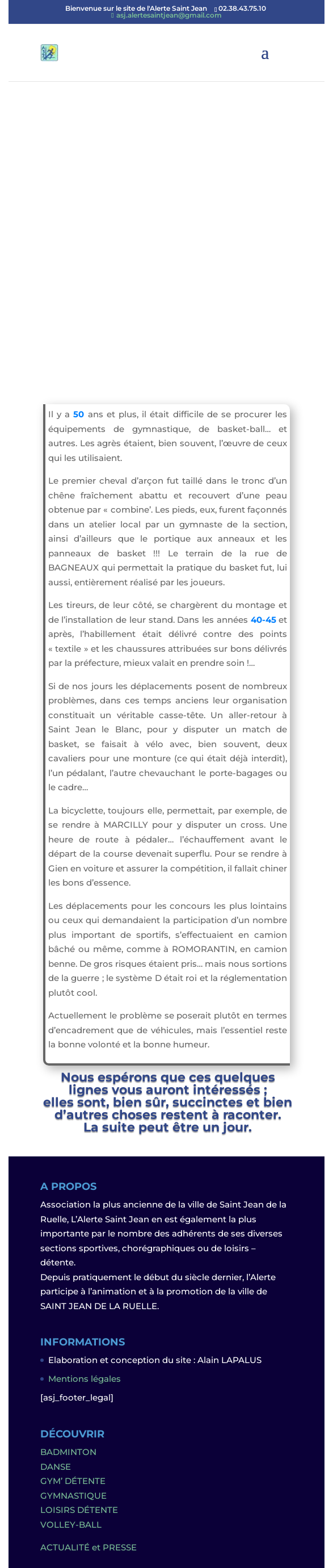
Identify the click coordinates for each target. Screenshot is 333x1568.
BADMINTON (68, 1452)
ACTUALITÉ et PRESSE (88, 1547)
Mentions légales (84, 1378)
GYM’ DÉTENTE (73, 1480)
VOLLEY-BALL (71, 1524)
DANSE (55, 1466)
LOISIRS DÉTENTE (79, 1509)
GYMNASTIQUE (73, 1495)
